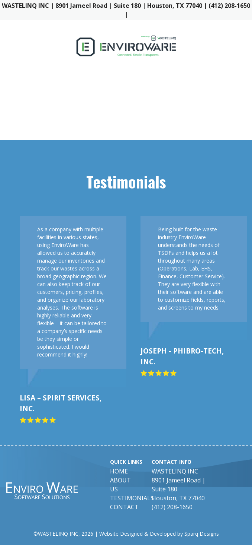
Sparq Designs (201, 533)
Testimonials (132, 498)
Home (119, 471)
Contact (124, 507)
